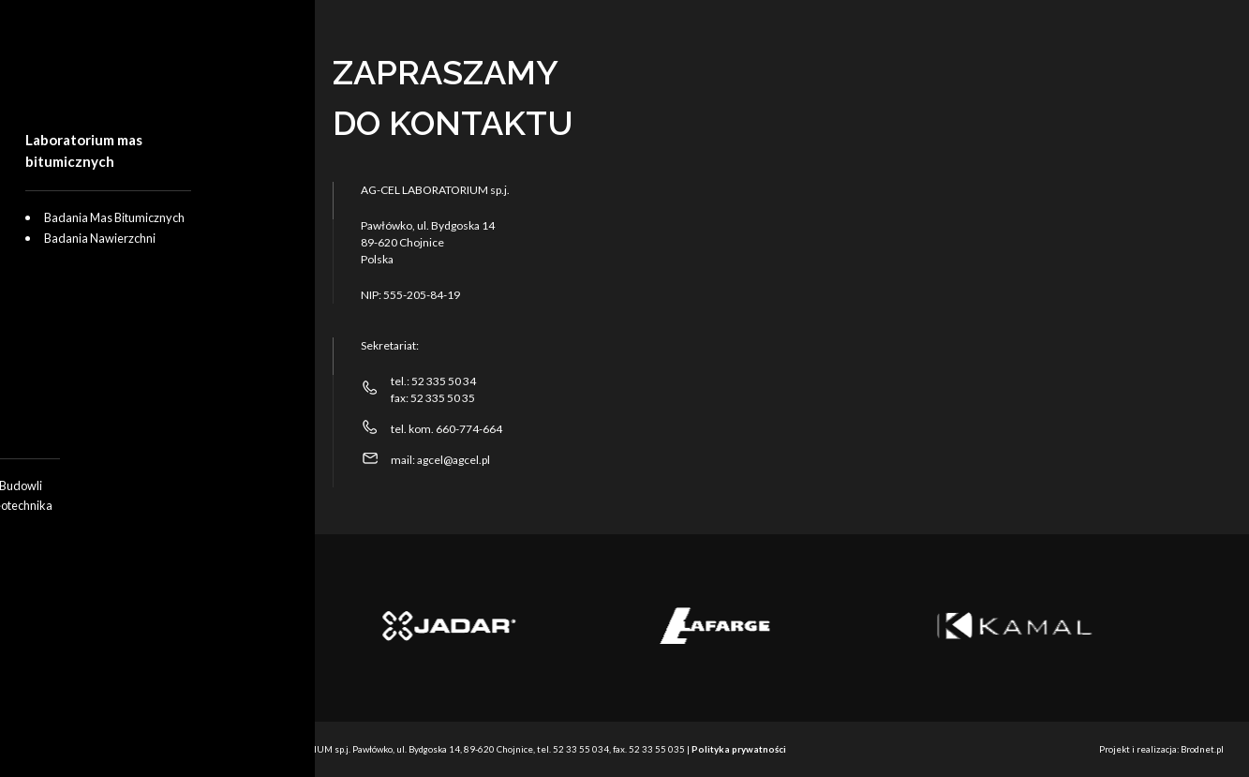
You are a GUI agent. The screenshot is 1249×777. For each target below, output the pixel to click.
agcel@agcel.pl (452, 460)
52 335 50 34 (443, 381)
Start (62, 215)
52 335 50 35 (442, 398)
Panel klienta (90, 412)
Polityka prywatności (738, 749)
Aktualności (86, 314)
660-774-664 (469, 429)
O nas (67, 281)
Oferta (68, 248)
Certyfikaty (82, 346)
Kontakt (72, 379)
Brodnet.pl (1202, 749)
